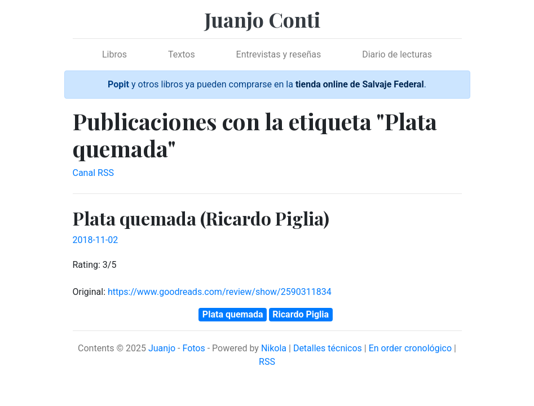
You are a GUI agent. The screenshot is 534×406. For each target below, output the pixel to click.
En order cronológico (410, 348)
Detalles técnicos (327, 348)
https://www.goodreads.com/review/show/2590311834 (220, 291)
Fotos (193, 348)
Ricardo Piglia (300, 314)
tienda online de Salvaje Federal (359, 84)
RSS (267, 361)
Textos (181, 54)
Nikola (273, 348)
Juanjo (161, 348)
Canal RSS (93, 172)
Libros (114, 54)
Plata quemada (232, 314)
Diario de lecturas (397, 54)
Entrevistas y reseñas (278, 54)
